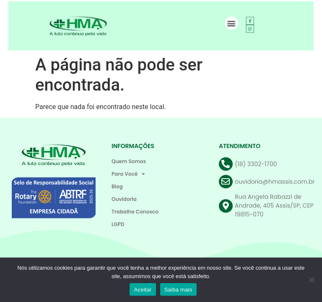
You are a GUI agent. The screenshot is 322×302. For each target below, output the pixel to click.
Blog (117, 186)
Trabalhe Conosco (135, 211)
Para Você (128, 174)
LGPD (118, 224)
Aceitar (142, 289)
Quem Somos (129, 161)
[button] (229, 23)
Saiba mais (178, 289)
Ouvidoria (124, 199)
